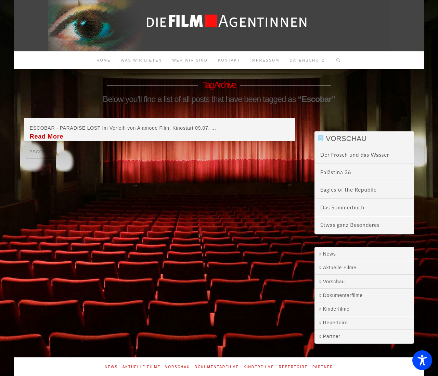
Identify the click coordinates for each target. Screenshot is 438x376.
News (327, 254)
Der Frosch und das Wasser (354, 155)
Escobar (41, 151)
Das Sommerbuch (342, 207)
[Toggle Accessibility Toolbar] (422, 360)
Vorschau (332, 281)
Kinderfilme (334, 309)
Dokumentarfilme (341, 295)
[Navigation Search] (338, 60)
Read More (46, 136)
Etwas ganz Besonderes (349, 225)
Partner (329, 336)
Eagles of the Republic (348, 189)
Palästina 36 (335, 172)
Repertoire (333, 322)
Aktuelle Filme (338, 267)
